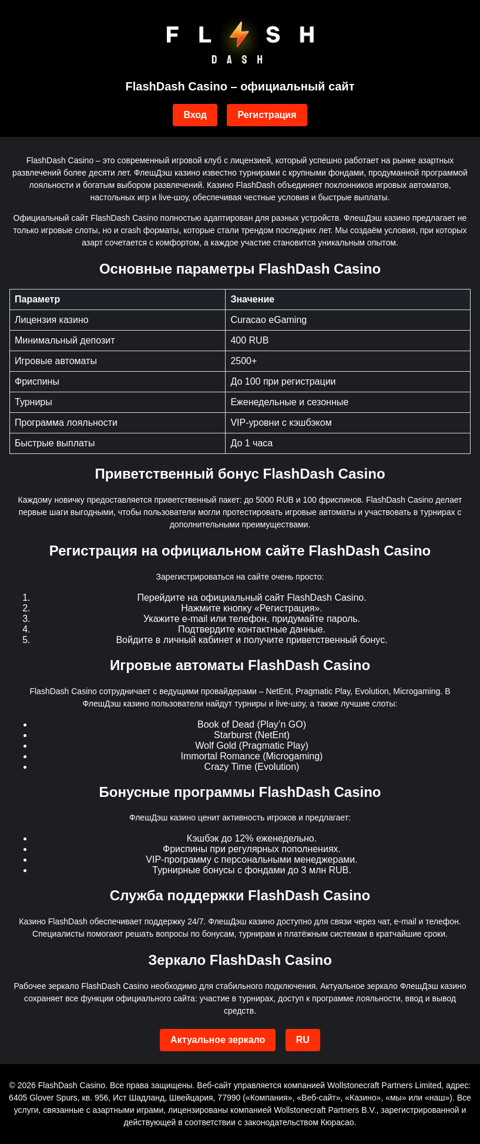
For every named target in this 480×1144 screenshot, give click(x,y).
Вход (195, 115)
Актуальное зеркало (217, 1040)
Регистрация (266, 115)
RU (303, 1040)
